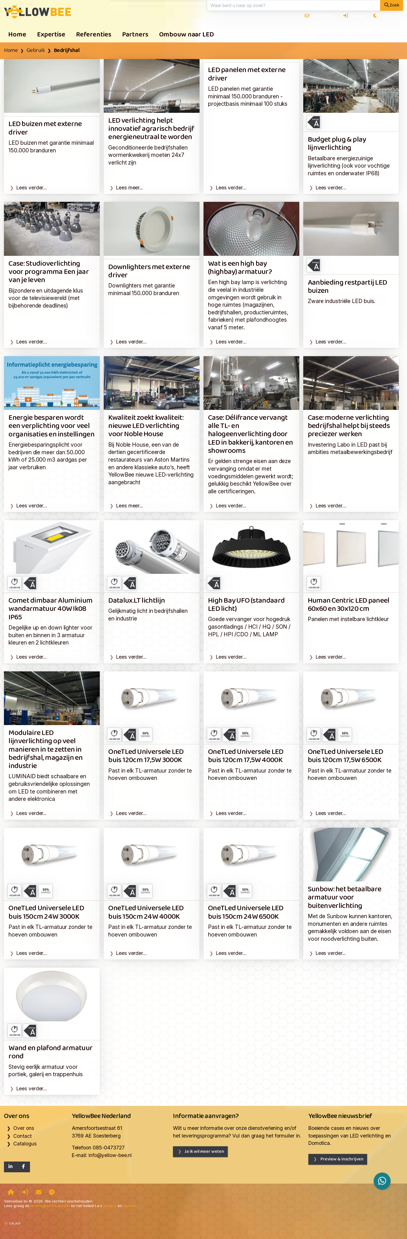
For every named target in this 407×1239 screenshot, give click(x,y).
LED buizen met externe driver (45, 128)
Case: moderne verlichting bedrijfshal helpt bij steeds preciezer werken (349, 426)
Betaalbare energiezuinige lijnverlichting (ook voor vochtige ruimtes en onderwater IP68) (349, 166)
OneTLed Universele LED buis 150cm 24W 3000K (46, 912)
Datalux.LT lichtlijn (136, 600)
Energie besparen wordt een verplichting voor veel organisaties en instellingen (51, 426)
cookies (130, 1205)
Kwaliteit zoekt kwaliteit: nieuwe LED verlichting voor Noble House (145, 426)
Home (17, 34)
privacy (109, 1205)
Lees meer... (129, 188)
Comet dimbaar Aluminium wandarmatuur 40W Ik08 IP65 (50, 609)
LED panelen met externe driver (246, 74)
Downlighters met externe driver (149, 271)
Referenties (93, 34)
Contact (22, 1136)
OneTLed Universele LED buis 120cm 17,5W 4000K (245, 756)
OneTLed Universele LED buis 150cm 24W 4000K (146, 912)
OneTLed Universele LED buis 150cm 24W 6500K (245, 912)
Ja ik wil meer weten (204, 1151)
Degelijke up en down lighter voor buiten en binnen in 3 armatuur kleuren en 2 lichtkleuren (50, 635)
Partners (135, 34)
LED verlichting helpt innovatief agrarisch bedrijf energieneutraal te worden (151, 129)
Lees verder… (31, 188)
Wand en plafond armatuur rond (50, 1052)
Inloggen (354, 16)
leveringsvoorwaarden (50, 1205)
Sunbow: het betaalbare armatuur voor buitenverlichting (345, 898)
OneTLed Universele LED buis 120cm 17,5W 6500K (345, 756)
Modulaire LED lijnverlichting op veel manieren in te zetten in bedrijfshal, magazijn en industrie (45, 750)
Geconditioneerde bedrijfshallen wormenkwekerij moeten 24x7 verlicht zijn (147, 155)
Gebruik (36, 50)
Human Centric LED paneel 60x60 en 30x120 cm (348, 604)
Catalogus (368, 34)
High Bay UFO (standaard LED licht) (246, 604)
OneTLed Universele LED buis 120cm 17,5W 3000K (146, 756)
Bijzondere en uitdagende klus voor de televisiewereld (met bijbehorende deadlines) (45, 298)
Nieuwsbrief (318, 16)
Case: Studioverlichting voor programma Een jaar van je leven (48, 272)
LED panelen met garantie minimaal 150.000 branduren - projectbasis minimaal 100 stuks (247, 96)
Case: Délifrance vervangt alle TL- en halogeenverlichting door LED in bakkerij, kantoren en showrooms (250, 434)
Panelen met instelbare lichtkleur (348, 619)
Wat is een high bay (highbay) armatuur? (240, 268)
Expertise (51, 34)
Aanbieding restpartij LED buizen (347, 286)
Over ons (330, 34)
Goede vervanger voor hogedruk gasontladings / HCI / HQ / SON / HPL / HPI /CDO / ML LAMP (249, 626)
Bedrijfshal (67, 50)
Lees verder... (231, 506)
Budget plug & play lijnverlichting (337, 143)
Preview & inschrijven (341, 1159)
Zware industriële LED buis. (342, 301)
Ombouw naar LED (186, 34)
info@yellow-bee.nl (110, 1155)
